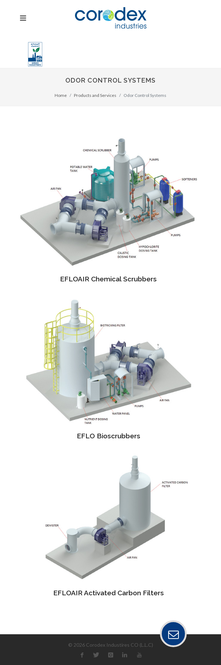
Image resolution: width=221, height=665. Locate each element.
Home (61, 95)
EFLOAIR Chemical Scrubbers (108, 279)
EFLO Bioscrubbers (108, 436)
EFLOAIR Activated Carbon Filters (108, 593)
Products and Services (95, 95)
